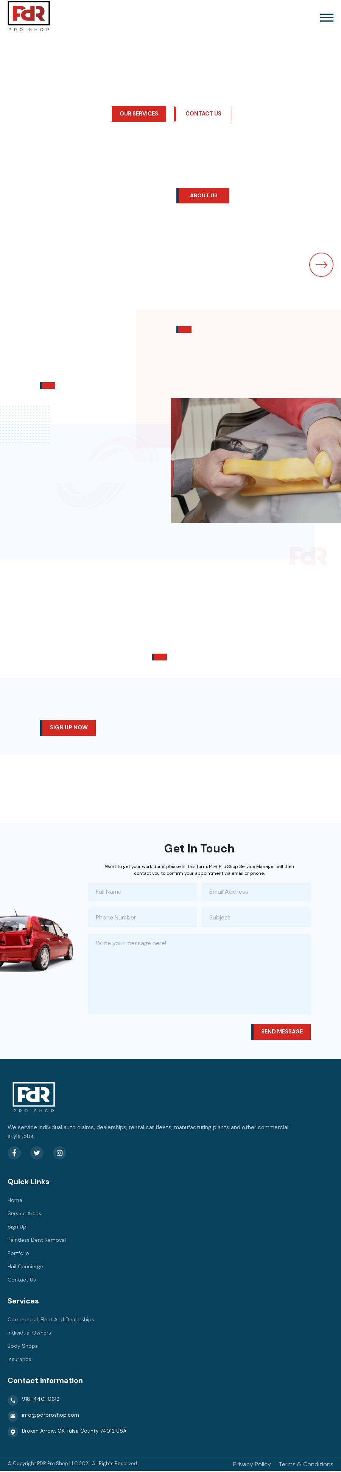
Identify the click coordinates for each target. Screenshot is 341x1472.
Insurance (19, 1360)
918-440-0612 (33, 1401)
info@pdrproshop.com (43, 1417)
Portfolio (18, 1254)
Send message (280, 1033)
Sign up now (69, 728)
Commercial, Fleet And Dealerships (51, 1320)
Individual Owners (29, 1333)
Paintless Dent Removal (37, 1241)
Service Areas (24, 1214)
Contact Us (205, 114)
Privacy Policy (252, 1465)
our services (138, 114)
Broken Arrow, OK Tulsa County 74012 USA (67, 1433)
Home (15, 1201)
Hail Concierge (25, 1267)
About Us (204, 196)
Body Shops (23, 1347)
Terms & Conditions (306, 1465)
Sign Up (17, 1227)
